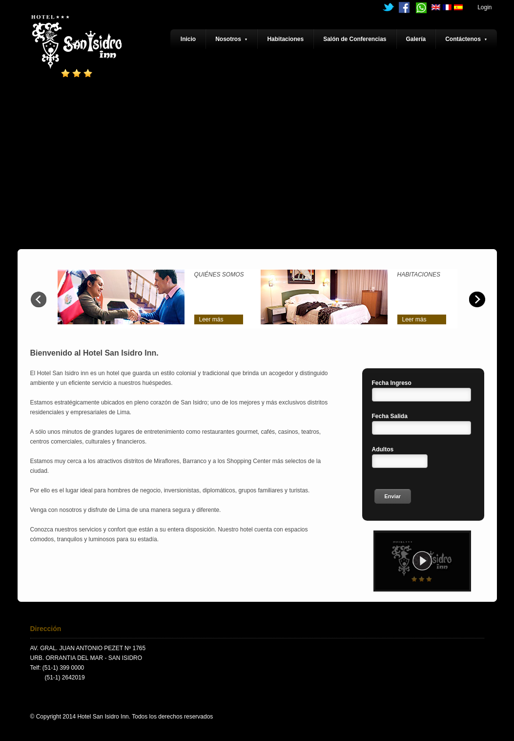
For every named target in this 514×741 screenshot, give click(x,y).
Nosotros (231, 39)
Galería (416, 39)
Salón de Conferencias (354, 39)
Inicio (188, 39)
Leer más (211, 319)
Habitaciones (285, 39)
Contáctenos (466, 39)
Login (484, 7)
